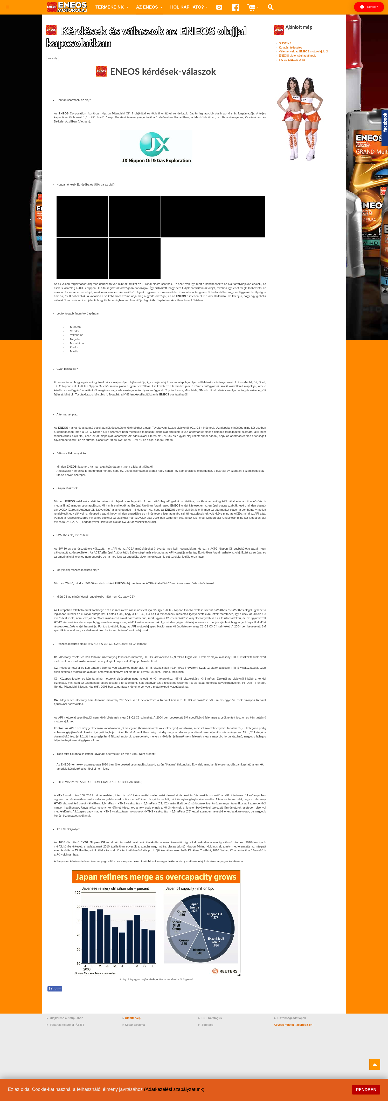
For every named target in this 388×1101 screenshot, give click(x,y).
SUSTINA (285, 43)
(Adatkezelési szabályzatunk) (174, 1089)
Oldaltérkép (133, 1018)
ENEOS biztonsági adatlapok (297, 55)
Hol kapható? (188, 7)
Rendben (366, 1090)
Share (55, 989)
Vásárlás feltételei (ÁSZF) (67, 1024)
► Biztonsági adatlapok (290, 1018)
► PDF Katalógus (210, 1018)
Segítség (207, 1024)
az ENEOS (149, 7)
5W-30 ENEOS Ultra (292, 59)
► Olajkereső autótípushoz (64, 1018)
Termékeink (111, 7)
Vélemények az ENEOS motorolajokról (303, 51)
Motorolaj (52, 58)
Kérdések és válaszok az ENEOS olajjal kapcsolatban (146, 36)
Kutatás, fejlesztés (290, 47)
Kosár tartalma (135, 1024)
